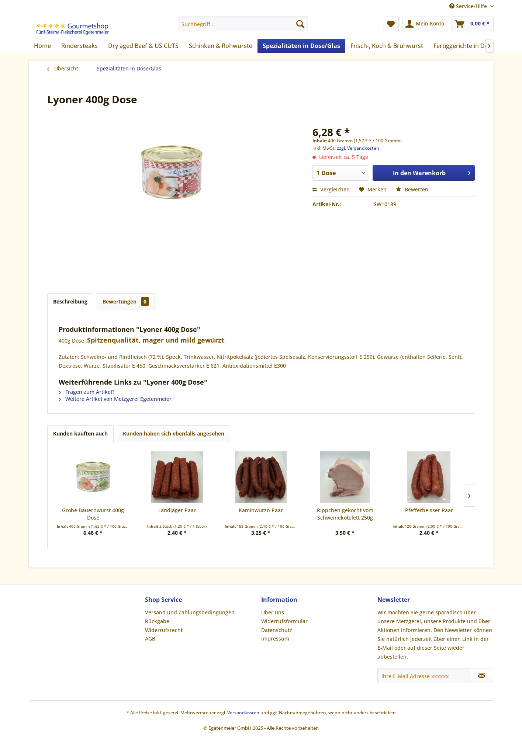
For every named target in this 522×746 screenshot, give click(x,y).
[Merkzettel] (391, 24)
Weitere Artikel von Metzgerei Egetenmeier (115, 398)
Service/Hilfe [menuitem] (468, 6)
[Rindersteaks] (79, 46)
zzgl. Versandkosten (358, 148)
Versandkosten (243, 712)
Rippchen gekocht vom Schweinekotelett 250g (345, 514)
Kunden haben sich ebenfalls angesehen (173, 433)
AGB (150, 638)
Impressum (275, 638)
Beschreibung (70, 301)
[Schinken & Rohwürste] (220, 46)
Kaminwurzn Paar (261, 510)
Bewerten (412, 189)
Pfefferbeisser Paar (429, 510)
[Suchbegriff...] (243, 24)
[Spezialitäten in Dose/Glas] (301, 46)
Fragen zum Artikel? (86, 391)
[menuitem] (243, 24)
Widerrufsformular (284, 621)
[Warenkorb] (473, 24)
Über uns (272, 612)
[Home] (42, 46)
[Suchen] (300, 24)
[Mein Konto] (425, 24)
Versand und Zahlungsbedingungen (190, 612)
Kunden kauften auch (80, 433)
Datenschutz (276, 630)
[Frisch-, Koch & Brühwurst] (386, 46)
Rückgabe (157, 621)
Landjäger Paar (177, 510)
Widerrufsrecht (164, 630)
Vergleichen (331, 189)
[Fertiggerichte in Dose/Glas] (471, 46)
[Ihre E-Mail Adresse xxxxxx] (423, 676)
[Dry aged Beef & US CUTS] (143, 46)
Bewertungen (126, 301)
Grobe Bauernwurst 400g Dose (93, 514)
